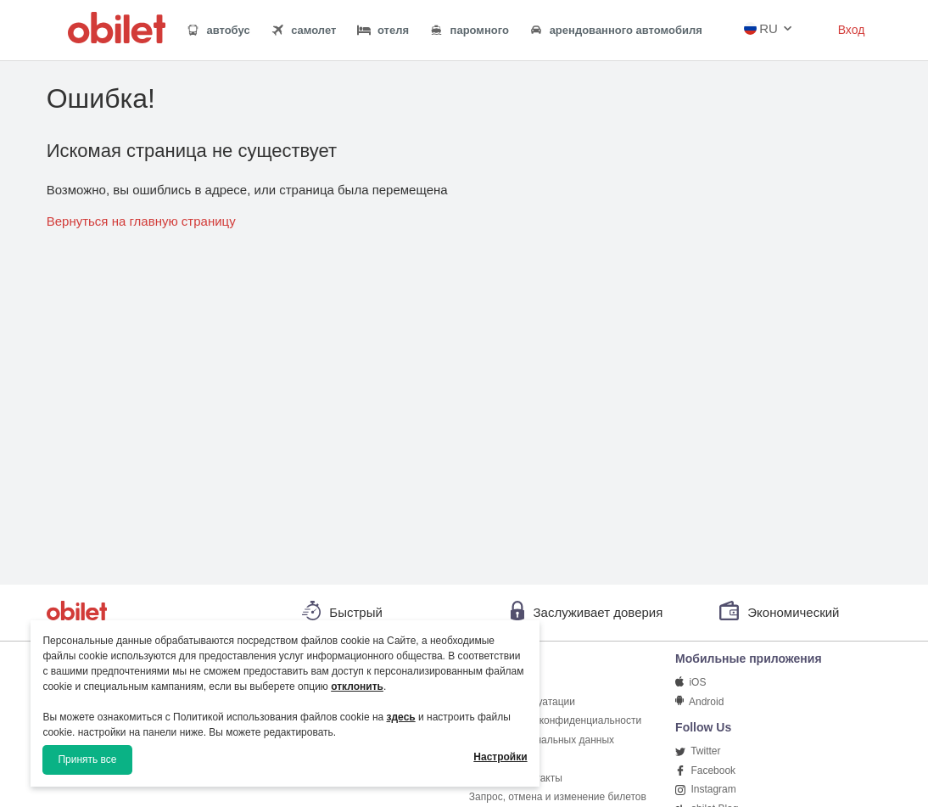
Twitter (697, 751)
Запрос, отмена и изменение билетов (557, 797)
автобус (218, 30)
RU (761, 28)
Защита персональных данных (541, 740)
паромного (469, 30)
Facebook (705, 770)
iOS (690, 682)
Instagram (705, 789)
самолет (304, 30)
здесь (401, 717)
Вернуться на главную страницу (141, 221)
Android (699, 702)
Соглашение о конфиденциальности (555, 720)
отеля (383, 30)
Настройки (500, 757)
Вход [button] (851, 29)
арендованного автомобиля (615, 31)
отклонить (357, 686)
